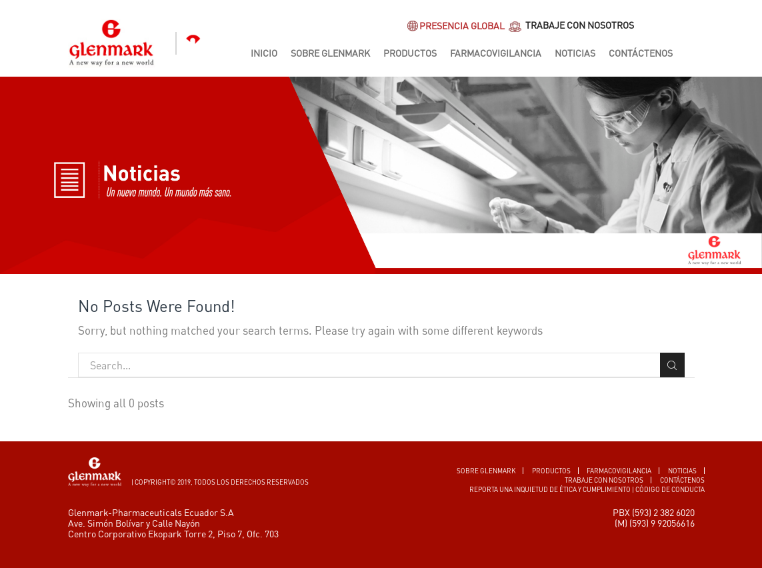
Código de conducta (670, 489)
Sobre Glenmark (330, 53)
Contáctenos (641, 53)
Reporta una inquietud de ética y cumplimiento (550, 489)
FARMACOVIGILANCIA (619, 470)
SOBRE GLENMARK (486, 470)
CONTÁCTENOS (682, 480)
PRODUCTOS (551, 470)
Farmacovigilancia (495, 53)
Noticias (575, 53)
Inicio (264, 53)
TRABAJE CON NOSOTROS (570, 26)
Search (672, 365)
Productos (410, 53)
